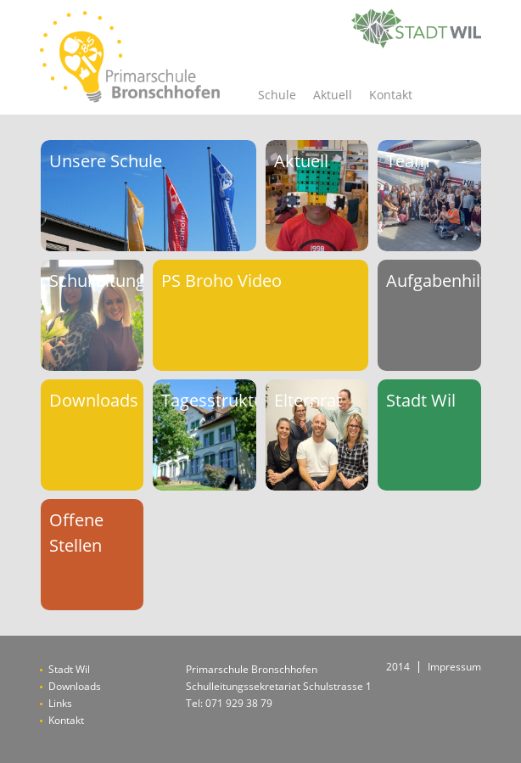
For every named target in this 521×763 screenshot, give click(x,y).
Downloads (74, 686)
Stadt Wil (69, 669)
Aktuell (332, 95)
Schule (277, 95)
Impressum (454, 667)
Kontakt (390, 95)
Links (60, 703)
